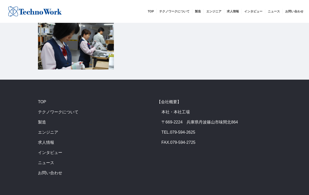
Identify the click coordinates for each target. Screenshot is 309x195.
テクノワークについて (58, 112)
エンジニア (48, 132)
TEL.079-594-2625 (178, 132)
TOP (42, 102)
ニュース (46, 163)
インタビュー (50, 152)
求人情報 (46, 142)
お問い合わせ (50, 173)
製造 (42, 122)
